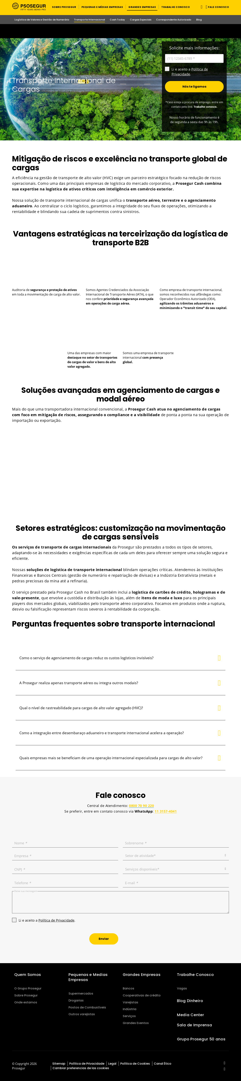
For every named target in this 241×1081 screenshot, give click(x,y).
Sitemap (58, 1063)
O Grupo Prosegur (27, 988)
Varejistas (130, 1002)
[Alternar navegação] (201, 6)
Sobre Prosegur (26, 995)
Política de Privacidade (56, 920)
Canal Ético (162, 1063)
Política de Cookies (135, 1063)
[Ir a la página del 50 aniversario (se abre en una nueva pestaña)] (120, 31)
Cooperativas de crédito (142, 995)
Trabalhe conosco (205, 106)
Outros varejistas (82, 1014)
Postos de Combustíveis (87, 1007)
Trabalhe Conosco (195, 974)
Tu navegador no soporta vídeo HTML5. (120, 31)
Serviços (129, 1016)
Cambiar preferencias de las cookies (81, 1068)
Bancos (128, 988)
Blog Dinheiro (190, 1000)
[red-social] (224, 1063)
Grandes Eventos (136, 1023)
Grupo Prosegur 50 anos (201, 1039)
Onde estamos (25, 1002)
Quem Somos (27, 974)
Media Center (190, 1014)
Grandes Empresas (141, 974)
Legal (112, 1063)
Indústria (129, 1009)
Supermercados (81, 993)
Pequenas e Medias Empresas (88, 977)
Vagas (182, 988)
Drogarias (76, 1000)
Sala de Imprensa (194, 1025)
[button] (64, 7)
